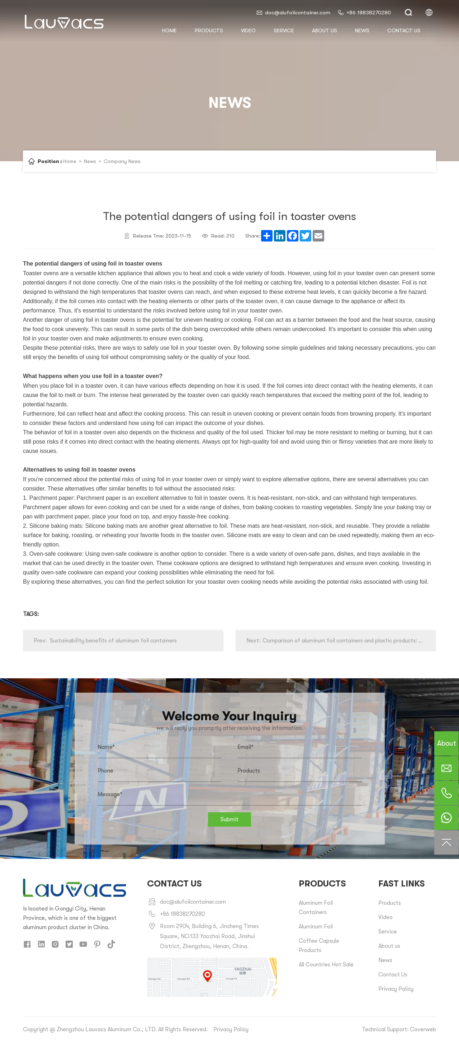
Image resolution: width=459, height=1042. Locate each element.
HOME (169, 30)
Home (69, 161)
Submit (229, 819)
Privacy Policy (395, 989)
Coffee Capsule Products (319, 945)
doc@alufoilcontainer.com (293, 12)
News (362, 30)
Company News (122, 161)
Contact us (404, 30)
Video (248, 30)
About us (324, 30)
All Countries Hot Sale (326, 964)
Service (284, 30)
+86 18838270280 (364, 12)
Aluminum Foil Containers (316, 908)
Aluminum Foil (316, 926)
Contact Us (392, 974)
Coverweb (423, 1029)
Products (209, 30)
